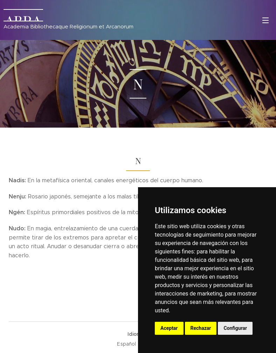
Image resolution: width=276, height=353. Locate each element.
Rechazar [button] (201, 328)
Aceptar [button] (169, 328)
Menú (265, 20)
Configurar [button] (235, 328)
